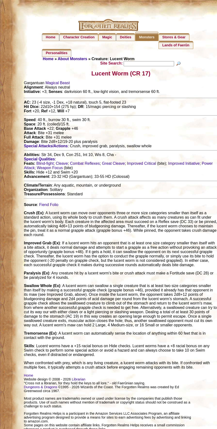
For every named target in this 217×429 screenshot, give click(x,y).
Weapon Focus (50, 168)
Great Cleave (113, 164)
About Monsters (72, 59)
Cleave (62, 164)
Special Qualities (39, 160)
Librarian (78, 380)
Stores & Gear (173, 37)
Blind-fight (45, 164)
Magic (107, 37)
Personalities (57, 53)
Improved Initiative (184, 164)
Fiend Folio (48, 205)
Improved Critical (141, 164)
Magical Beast (57, 84)
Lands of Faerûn (175, 45)
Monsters (146, 37)
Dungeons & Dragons (40, 388)
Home (51, 37)
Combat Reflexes (85, 164)
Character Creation (79, 37)
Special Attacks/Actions (46, 147)
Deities (125, 37)
